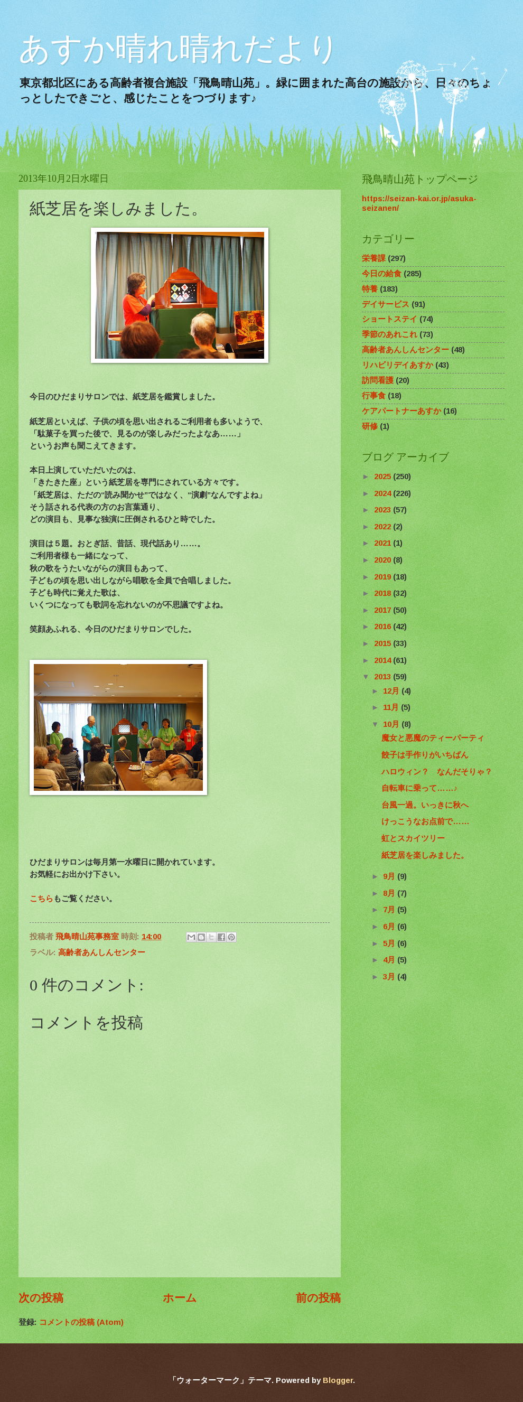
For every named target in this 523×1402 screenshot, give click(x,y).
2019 (383, 577)
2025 (383, 476)
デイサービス (385, 304)
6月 (390, 926)
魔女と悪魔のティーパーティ (432, 738)
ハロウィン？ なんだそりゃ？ (436, 772)
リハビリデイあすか (397, 365)
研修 (370, 426)
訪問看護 (378, 380)
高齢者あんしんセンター (101, 952)
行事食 (374, 395)
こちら (41, 898)
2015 (383, 643)
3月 (390, 977)
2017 (383, 610)
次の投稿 (40, 1298)
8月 (390, 893)
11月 (392, 707)
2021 (383, 543)
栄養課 (374, 258)
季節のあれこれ (389, 334)
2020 (383, 560)
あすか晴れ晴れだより (179, 48)
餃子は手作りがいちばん (425, 755)
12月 (392, 691)
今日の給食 (381, 273)
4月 (390, 960)
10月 (392, 724)
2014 (383, 660)
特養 (370, 289)
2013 (383, 676)
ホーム (180, 1298)
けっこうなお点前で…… (425, 821)
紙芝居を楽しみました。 (425, 855)
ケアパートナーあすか (401, 411)
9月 (390, 876)
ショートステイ (389, 319)
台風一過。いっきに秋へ (425, 805)
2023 (383, 510)
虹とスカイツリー (413, 838)
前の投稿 (318, 1298)
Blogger (338, 1380)
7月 (390, 909)
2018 (383, 593)
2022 (383, 526)
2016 (383, 626)
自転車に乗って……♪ (419, 788)
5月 (390, 943)
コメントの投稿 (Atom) (81, 1322)
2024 (383, 493)
